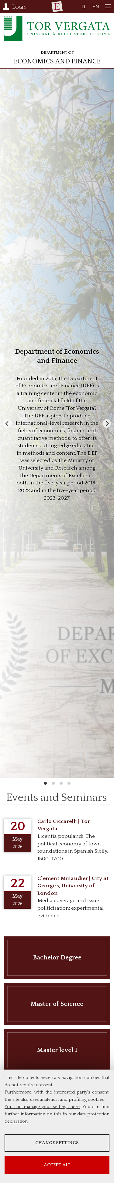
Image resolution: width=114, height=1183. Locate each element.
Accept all (57, 1165)
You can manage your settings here (42, 1106)
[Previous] (7, 423)
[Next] (106, 423)
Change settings (57, 1142)
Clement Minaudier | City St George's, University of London (73, 885)
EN (95, 8)
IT (83, 8)
